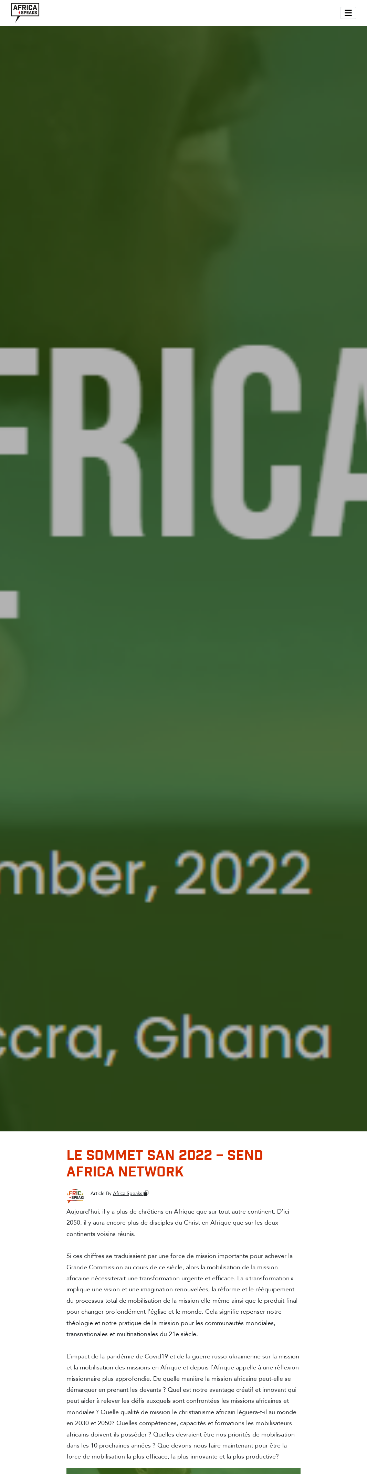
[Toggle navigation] (348, 13)
